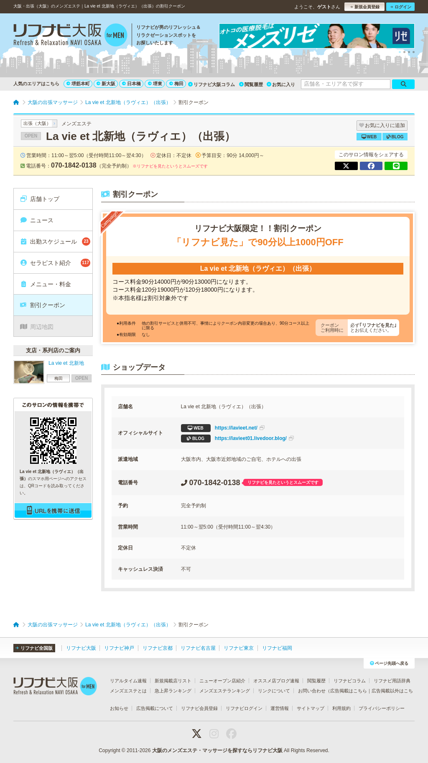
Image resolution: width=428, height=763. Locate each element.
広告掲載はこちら (348, 690)
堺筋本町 (78, 83)
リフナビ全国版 (34, 648)
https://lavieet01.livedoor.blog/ (237, 439)
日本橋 (131, 83)
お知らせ (119, 708)
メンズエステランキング (224, 690)
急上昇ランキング (173, 690)
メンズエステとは (128, 690)
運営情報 (279, 708)
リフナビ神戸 (119, 648)
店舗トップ (39, 199)
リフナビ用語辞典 (392, 680)
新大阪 (106, 83)
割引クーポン (42, 305)
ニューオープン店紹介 (222, 680)
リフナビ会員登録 (199, 708)
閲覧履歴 (251, 84)
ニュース (37, 220)
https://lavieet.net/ (223, 428)
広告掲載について (154, 708)
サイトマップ (310, 708)
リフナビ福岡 (277, 648)
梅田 (176, 83)
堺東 (155, 83)
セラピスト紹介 (55, 263)
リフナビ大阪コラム (211, 84)
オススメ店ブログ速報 (276, 680)
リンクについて (274, 690)
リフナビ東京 (239, 648)
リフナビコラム (350, 680)
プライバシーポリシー (382, 708)
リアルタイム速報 (128, 680)
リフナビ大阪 (81, 648)
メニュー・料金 (45, 284)
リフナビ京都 (158, 648)
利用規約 (341, 708)
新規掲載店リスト (173, 680)
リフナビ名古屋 (198, 648)
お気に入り (281, 84)
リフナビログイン (244, 708)
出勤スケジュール (55, 241)
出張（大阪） (37, 123)
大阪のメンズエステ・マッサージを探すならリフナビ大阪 (217, 750)
